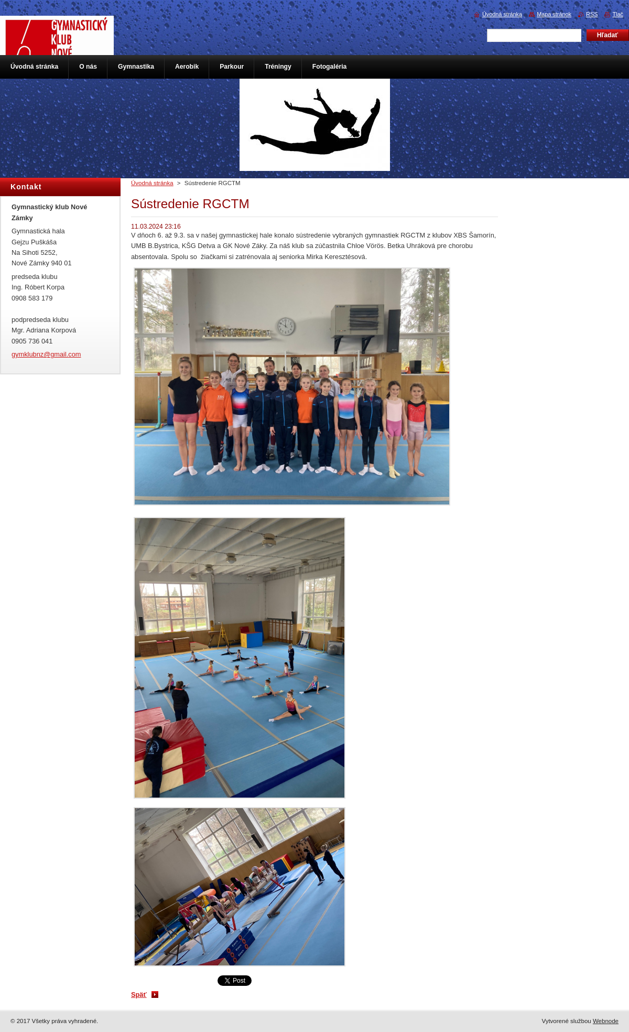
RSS (592, 14)
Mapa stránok (554, 14)
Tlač (617, 14)
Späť (139, 994)
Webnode (606, 1021)
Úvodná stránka (152, 183)
